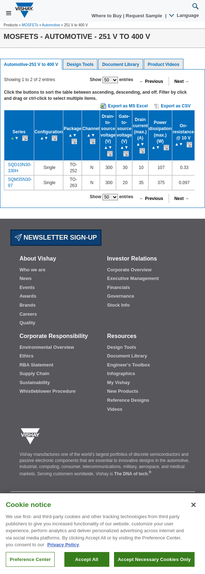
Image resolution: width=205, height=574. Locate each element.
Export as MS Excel (128, 105)
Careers (28, 314)
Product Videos (163, 64)
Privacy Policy (63, 548)
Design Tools (80, 64)
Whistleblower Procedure (47, 391)
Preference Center (30, 563)
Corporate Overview (129, 269)
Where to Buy (107, 15)
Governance (120, 296)
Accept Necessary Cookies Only (154, 563)
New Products (122, 391)
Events (27, 287)
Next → (181, 81)
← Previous (151, 81)
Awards (27, 296)
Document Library (120, 64)
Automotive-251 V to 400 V (31, 64)
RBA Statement (36, 365)
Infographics (121, 373)
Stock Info (118, 305)
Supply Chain (34, 373)
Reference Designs (128, 400)
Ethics (26, 356)
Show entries (111, 80)
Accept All (86, 563)
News (25, 278)
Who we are (32, 269)
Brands (27, 305)
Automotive (51, 25)
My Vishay (118, 382)
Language (184, 15)
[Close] (193, 508)
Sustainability (34, 382)
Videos (114, 409)
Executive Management (133, 278)
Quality (27, 322)
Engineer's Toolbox (128, 365)
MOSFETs (30, 25)
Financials (118, 287)
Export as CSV (172, 106)
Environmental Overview (46, 347)
